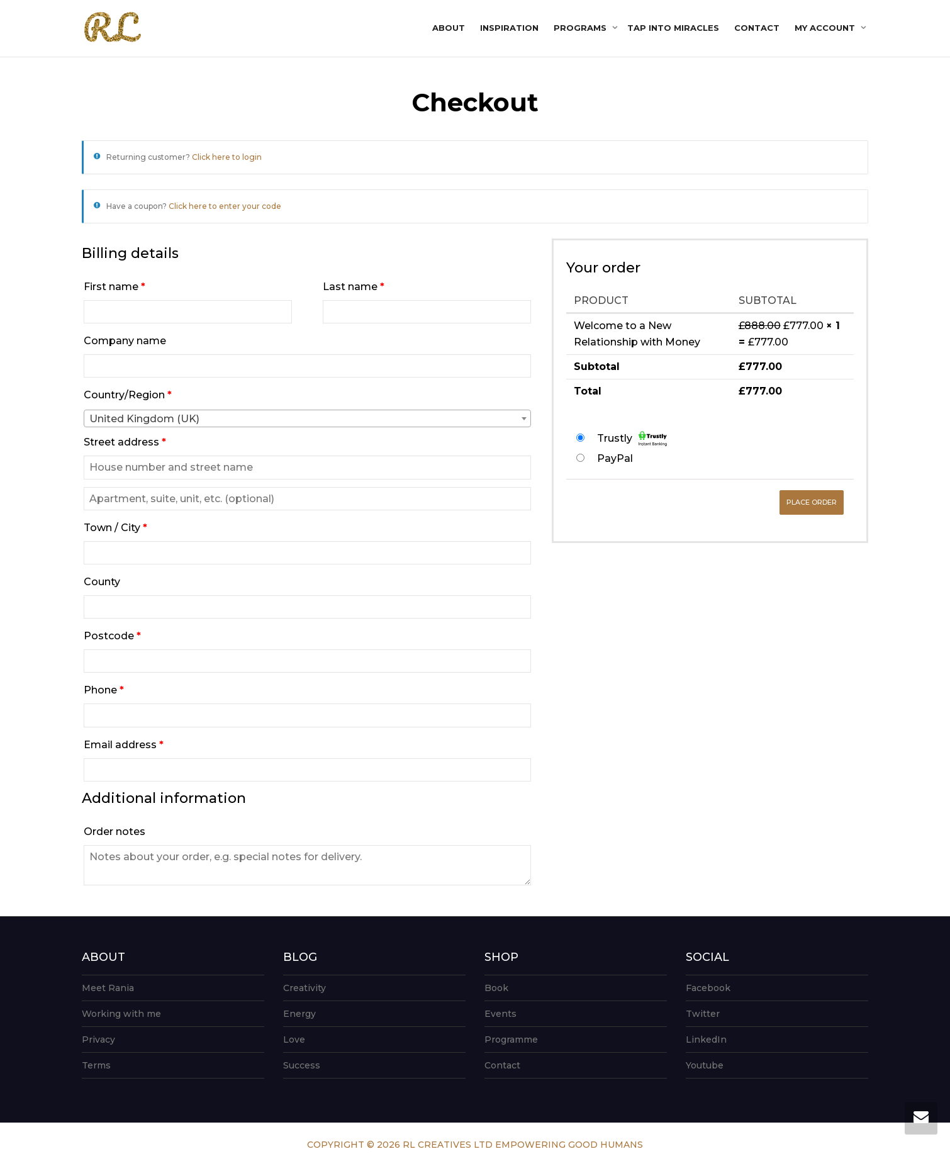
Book (496, 988)
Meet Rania (108, 988)
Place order (811, 502)
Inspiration (509, 28)
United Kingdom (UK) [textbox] (144, 419)
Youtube (705, 1065)
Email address (124, 745)
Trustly (632, 438)
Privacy (98, 1039)
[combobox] (307, 418)
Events (500, 1013)
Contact (757, 28)
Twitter (703, 1013)
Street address (125, 442)
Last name (353, 287)
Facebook (708, 988)
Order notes (116, 832)
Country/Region (128, 395)
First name (114, 287)
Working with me (121, 1013)
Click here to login (227, 157)
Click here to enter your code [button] (225, 206)
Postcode (112, 636)
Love (294, 1039)
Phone (104, 690)
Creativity (304, 988)
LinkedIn (706, 1039)
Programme (511, 1039)
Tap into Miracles (673, 28)
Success (301, 1065)
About (448, 28)
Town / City (115, 528)
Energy (299, 1013)
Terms (96, 1065)
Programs (581, 28)
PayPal (615, 458)
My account (826, 28)
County (103, 582)
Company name (126, 341)
